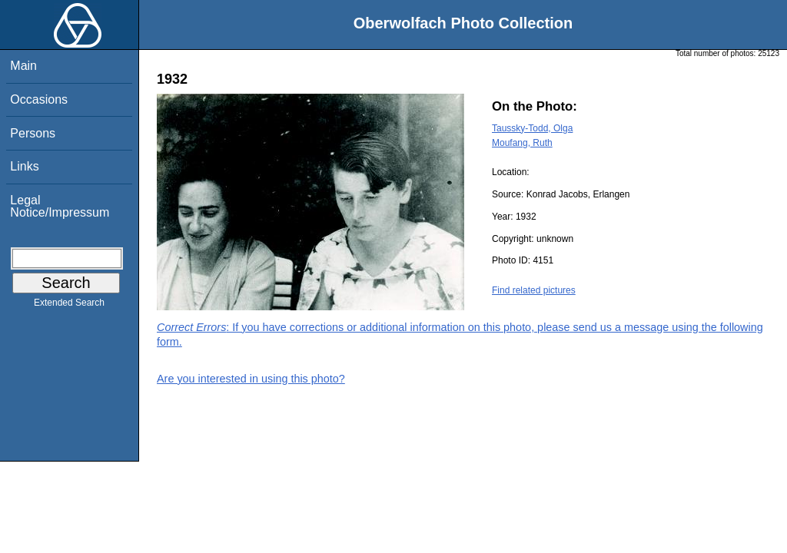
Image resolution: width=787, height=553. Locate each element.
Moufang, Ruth (522, 142)
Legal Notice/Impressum (59, 206)
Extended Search (69, 305)
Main (23, 65)
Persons (32, 133)
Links (24, 166)
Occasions (39, 99)
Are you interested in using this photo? (251, 379)
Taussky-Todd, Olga (532, 128)
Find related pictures (534, 290)
